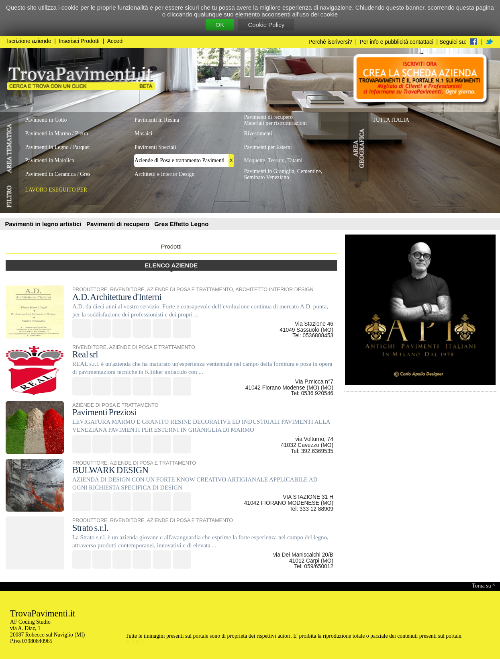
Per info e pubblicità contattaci (396, 42)
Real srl (85, 354)
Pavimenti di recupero (118, 223)
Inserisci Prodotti (79, 41)
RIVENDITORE (127, 289)
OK (220, 24)
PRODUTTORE (89, 289)
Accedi (115, 41)
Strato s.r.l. (90, 528)
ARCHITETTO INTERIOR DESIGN (274, 289)
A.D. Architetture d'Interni (116, 297)
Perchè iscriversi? (330, 42)
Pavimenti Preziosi (104, 412)
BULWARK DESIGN (110, 470)
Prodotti (171, 246)
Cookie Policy (266, 24)
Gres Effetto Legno (181, 223)
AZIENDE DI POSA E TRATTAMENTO (190, 289)
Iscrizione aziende (29, 41)
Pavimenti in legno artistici (44, 223)
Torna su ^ (483, 586)
